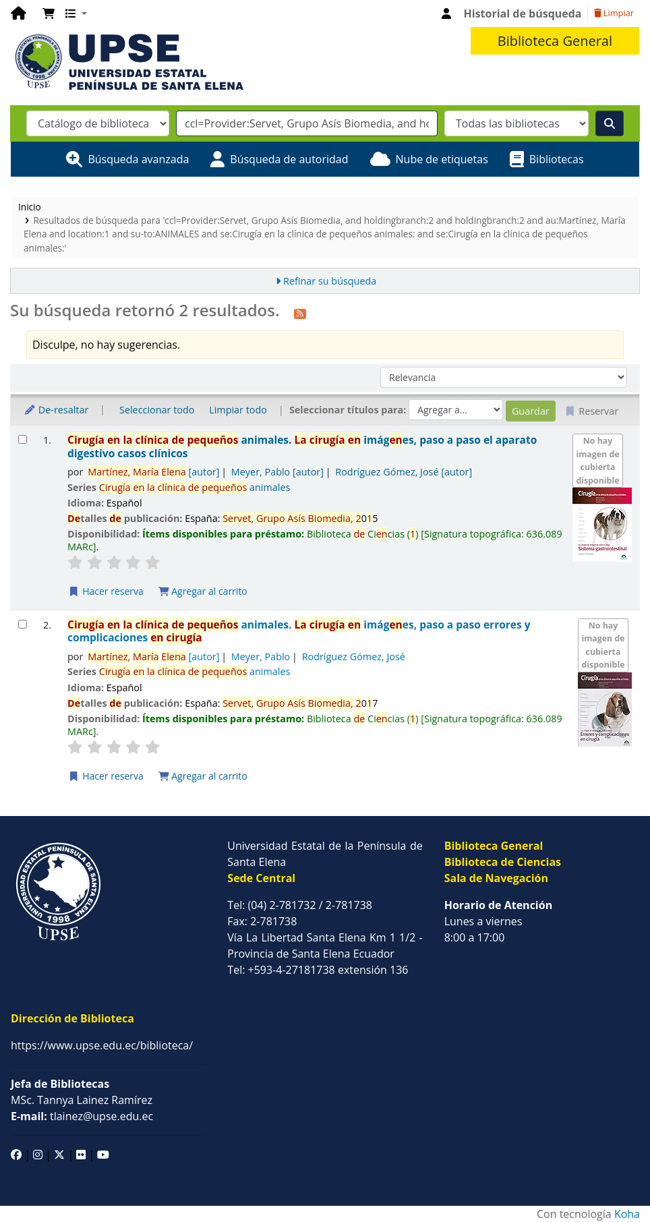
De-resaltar (56, 409)
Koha (627, 1213)
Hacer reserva (106, 591)
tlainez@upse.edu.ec (82, 1116)
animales (195, 487)
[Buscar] (609, 123)
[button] (48, 13)
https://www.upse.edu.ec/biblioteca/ (102, 1045)
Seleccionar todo (156, 409)
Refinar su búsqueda (329, 280)
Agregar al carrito (202, 591)
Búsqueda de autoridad (289, 159)
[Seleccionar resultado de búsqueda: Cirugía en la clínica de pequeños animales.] (22, 439)
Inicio (29, 206)
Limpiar (614, 13)
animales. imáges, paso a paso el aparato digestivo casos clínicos (302, 447)
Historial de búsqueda (523, 13)
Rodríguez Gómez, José (403, 471)
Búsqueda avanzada (138, 159)
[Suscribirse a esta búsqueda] (300, 312)
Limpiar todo (238, 409)
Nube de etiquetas (442, 159)
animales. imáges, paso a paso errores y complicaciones (299, 631)
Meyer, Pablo (277, 471)
